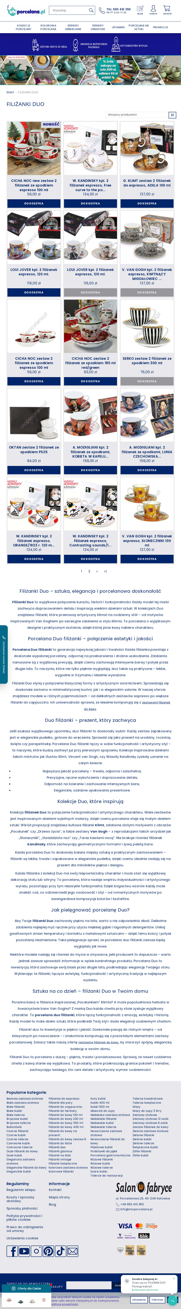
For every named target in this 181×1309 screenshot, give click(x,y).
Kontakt (55, 1194)
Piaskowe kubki (101, 1152)
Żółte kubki (140, 1160)
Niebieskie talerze (103, 1132)
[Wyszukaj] (91, 10)
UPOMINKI (118, 27)
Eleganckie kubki (19, 1176)
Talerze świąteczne (147, 1107)
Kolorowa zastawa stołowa (68, 1172)
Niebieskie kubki (102, 1127)
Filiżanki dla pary (61, 1107)
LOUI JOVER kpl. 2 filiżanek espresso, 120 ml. (34, 272)
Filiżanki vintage (60, 1164)
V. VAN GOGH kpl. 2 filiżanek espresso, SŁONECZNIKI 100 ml (147, 544)
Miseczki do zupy (102, 1115)
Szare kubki (98, 1176)
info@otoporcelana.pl (136, 1214)
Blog (52, 1209)
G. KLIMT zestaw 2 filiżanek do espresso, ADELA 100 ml (147, 182)
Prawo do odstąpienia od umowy (25, 1233)
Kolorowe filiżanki (61, 1176)
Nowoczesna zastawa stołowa (106, 1138)
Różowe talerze (101, 1172)
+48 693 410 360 (132, 1209)
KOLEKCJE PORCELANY (23, 27)
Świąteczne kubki (145, 1152)
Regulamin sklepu (21, 1194)
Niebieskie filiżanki (103, 1123)
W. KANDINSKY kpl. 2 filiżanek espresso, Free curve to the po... (90, 184)
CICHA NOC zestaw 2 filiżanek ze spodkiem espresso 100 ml (34, 364)
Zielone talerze (143, 1148)
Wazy (137, 1111)
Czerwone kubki (18, 1148)
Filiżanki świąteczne (63, 1168)
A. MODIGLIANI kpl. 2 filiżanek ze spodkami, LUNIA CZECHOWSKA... (147, 454)
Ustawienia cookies (23, 1243)
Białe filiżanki (16, 1111)
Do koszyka (33, 203)
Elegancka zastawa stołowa (21, 1166)
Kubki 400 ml (99, 1107)
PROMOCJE (160, 27)
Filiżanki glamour (61, 1156)
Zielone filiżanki (143, 1140)
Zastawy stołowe (145, 1119)
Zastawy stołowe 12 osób (151, 1123)
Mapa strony (59, 1202)
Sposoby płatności (22, 1213)
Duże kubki (14, 1160)
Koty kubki (98, 1103)
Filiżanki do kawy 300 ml (66, 1127)
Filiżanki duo (57, 1152)
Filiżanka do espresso (64, 1103)
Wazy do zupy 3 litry (147, 1115)
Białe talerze (16, 1119)
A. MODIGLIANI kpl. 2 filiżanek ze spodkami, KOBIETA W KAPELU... (90, 454)
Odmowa (157, 1300)
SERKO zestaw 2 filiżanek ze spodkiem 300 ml (147, 362)
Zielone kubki (142, 1144)
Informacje (59, 1188)
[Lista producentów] (136, 115)
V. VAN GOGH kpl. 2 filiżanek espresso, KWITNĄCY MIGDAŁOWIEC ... (147, 274)
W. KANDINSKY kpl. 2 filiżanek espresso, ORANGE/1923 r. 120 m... (34, 544)
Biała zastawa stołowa (23, 1107)
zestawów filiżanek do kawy (107, 1047)
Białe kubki (14, 1115)
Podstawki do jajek (103, 1156)
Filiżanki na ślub (60, 1160)
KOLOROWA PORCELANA (48, 27)
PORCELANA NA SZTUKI (139, 27)
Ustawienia (139, 1300)
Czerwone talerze (20, 1152)
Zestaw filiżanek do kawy (151, 1132)
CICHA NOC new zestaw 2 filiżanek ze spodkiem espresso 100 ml (34, 184)
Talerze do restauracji (106, 1180)
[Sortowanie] (172, 115)
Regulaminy (18, 1188)
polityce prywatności (64, 1304)
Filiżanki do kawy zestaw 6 (67, 1144)
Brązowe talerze (19, 1127)
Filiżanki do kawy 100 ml (66, 1119)
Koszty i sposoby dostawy (20, 1204)
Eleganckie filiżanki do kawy (26, 1172)
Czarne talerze (17, 1144)
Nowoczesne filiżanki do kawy (107, 1146)
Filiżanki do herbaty (63, 1115)
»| (105, 576)
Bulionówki (14, 1132)
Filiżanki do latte (60, 1148)
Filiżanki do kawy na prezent (63, 1138)
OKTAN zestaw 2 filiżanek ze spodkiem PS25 (34, 452)
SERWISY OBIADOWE (98, 27)
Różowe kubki (100, 1168)
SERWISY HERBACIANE (73, 27)
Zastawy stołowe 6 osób (150, 1127)
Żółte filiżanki (142, 1156)
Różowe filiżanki (101, 1164)
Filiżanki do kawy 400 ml (66, 1132)
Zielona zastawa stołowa (150, 1136)
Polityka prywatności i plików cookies (24, 1222)
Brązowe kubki (17, 1123)
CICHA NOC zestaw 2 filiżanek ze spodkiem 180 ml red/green (90, 364)
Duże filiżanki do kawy (22, 1156)
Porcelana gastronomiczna (110, 1160)
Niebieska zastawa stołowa (110, 1119)
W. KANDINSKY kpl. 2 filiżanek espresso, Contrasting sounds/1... (90, 544)
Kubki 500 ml (99, 1111)
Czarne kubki (16, 1140)
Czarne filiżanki (17, 1136)
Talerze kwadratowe (148, 1103)
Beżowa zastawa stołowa (25, 1103)
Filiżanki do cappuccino (65, 1111)
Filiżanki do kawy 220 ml (66, 1123)
